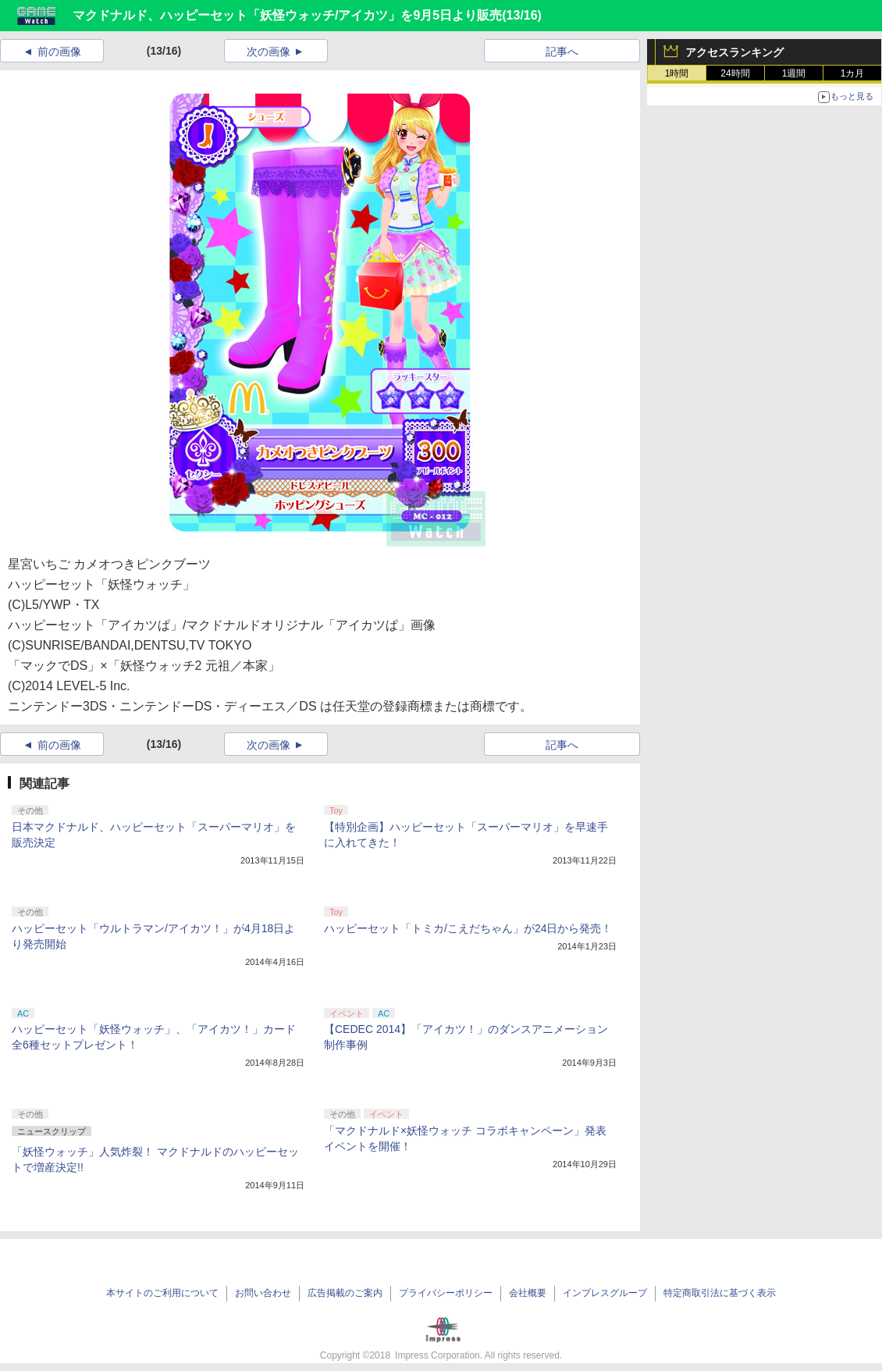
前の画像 (59, 51)
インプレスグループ (605, 1292)
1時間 (677, 73)
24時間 (734, 73)
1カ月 (853, 73)
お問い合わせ (263, 1292)
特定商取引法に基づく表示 (719, 1292)
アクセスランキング (734, 52)
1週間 (794, 73)
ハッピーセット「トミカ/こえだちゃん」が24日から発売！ (468, 928)
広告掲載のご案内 (345, 1292)
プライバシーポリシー (446, 1292)
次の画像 (268, 51)
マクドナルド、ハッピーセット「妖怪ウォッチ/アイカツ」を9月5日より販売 (287, 15)
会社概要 (527, 1292)
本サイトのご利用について (162, 1292)
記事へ (562, 51)
